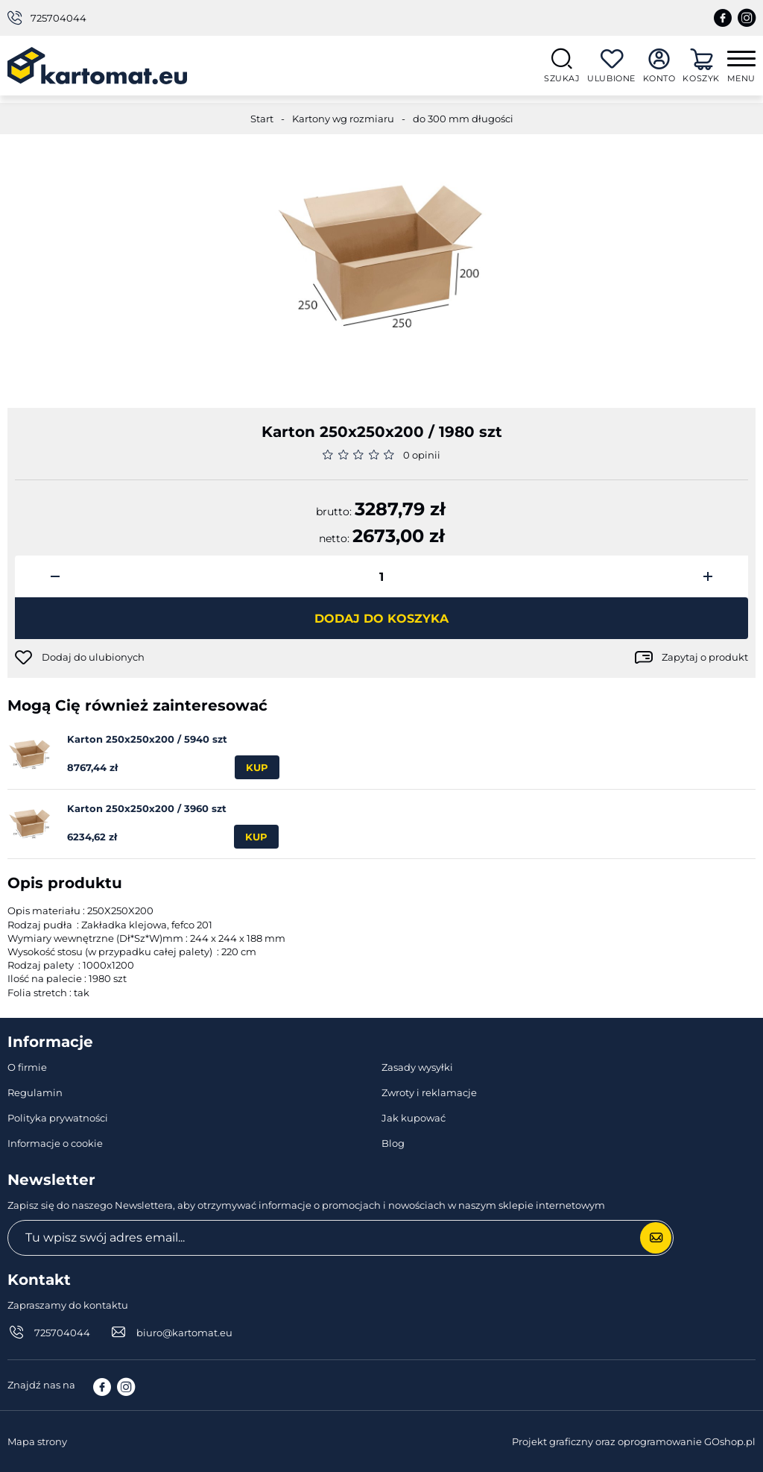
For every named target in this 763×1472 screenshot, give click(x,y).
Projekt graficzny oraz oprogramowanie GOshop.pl (634, 1441)
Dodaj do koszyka (381, 618)
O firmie (27, 1067)
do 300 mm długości (463, 119)
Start (261, 119)
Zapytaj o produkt (705, 657)
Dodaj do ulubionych (93, 657)
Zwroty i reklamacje (429, 1092)
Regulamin (35, 1092)
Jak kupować (414, 1118)
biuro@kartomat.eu (184, 1333)
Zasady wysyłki (417, 1067)
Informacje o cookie (55, 1143)
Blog (393, 1143)
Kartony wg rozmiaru (343, 119)
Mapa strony (37, 1441)
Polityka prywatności (57, 1118)
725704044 (58, 18)
